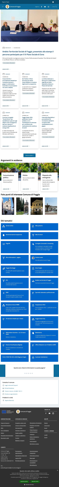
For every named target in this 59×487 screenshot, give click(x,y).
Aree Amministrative (6, 425)
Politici (2, 433)
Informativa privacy (34, 456)
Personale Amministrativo (7, 435)
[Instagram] (48, 7)
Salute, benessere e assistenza (34, 438)
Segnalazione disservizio (21, 456)
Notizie (46, 423)
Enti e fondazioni (5, 430)
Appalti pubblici (19, 433)
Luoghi (45, 435)
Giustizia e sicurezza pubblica (34, 426)
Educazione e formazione (36, 423)
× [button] (57, 470)
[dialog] (29, 478)
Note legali (32, 458)
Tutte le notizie (29, 155)
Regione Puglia (5, 2)
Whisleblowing (33, 465)
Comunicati (8, 47)
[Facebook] (41, 7)
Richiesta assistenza (20, 461)
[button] (29, 484)
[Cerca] (56, 7)
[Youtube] (44, 7)
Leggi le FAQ (18, 458)
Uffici (2, 428)
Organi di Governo (5, 423)
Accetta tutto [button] (24, 481)
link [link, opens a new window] (37, 478)
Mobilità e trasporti (19, 440)
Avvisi (45, 428)
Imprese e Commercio (20, 430)
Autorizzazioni (33, 441)
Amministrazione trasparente (34, 452)
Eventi (45, 437)
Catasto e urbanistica (20, 435)
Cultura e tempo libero (20, 425)
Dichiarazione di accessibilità (33, 461)
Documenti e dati (5, 438)
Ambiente (32, 434)
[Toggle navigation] (3, 6)
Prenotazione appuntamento (18, 452)
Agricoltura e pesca (34, 444)
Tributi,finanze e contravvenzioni (33, 431)
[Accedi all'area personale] (53, 2)
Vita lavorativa (18, 428)
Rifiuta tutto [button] (35, 481)
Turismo (17, 438)
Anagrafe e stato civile (20, 423)
